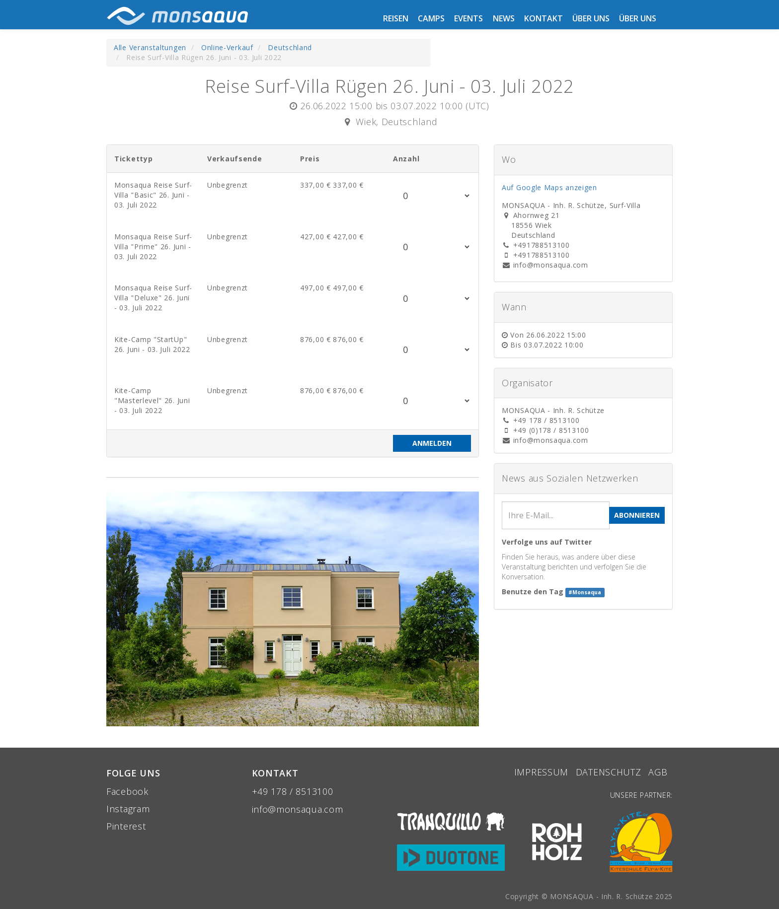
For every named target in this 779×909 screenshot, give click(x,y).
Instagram (128, 809)
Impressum (541, 772)
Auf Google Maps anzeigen (549, 187)
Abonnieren (637, 515)
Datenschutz (608, 772)
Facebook (127, 791)
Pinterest (126, 826)
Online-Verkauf (227, 47)
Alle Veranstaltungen (150, 47)
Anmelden (432, 443)
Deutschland (290, 47)
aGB (659, 772)
